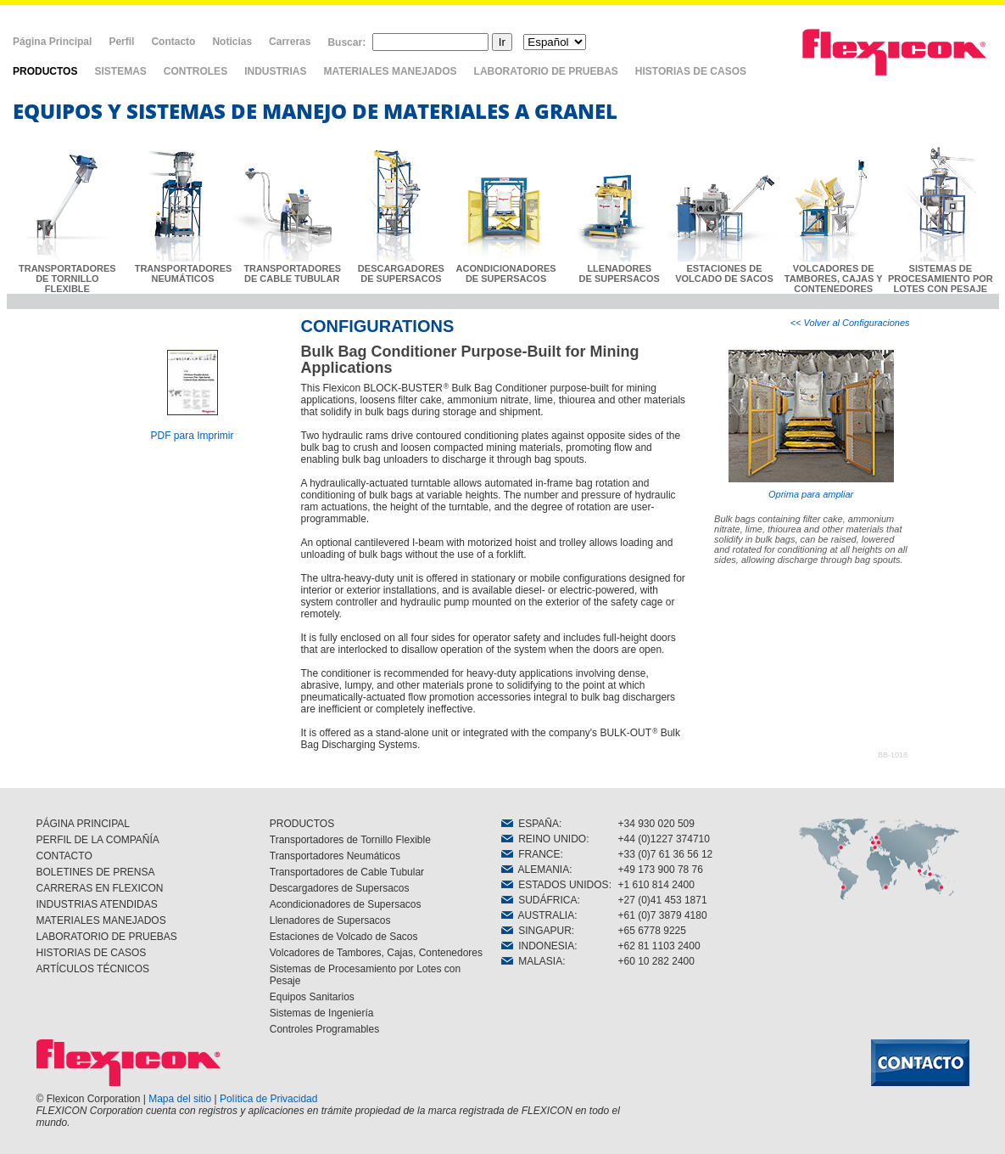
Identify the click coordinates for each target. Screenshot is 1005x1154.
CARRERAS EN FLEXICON (100, 888)
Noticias (232, 42)
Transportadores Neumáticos (335, 856)
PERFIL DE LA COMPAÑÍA (97, 840)
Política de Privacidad (268, 1099)
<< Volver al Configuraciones (850, 323)
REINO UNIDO (544, 839)
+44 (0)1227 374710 (664, 839)
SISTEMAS (120, 71)
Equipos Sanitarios (312, 997)
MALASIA (532, 961)
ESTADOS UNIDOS (555, 885)
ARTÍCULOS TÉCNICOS (93, 969)
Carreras (289, 42)
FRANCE (531, 854)
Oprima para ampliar (811, 424)
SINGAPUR (536, 931)
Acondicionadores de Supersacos (346, 904)
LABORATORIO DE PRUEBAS (546, 71)
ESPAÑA (530, 824)
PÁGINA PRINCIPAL (83, 824)
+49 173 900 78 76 (660, 869)
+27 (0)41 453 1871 (662, 900)
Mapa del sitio (179, 1099)
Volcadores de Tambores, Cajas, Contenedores (376, 953)
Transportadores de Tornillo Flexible (350, 840)
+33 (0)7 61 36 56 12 (665, 854)
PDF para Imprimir (191, 436)
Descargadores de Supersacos (340, 888)
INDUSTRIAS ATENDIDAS (97, 904)
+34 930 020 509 (656, 824)
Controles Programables (324, 1029)
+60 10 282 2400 (656, 961)
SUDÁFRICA (539, 900)
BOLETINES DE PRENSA (95, 872)
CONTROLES (195, 71)
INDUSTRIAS (275, 71)
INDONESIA (538, 946)
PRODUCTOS (45, 71)
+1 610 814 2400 (656, 885)
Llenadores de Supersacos (330, 920)
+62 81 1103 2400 (659, 946)
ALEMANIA (535, 869)
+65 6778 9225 (652, 931)
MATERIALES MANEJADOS (389, 71)
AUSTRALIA (538, 915)
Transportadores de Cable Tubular (347, 872)
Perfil (121, 42)
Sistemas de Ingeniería (322, 1013)
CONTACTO (64, 856)
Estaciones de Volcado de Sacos (344, 937)
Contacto (173, 42)
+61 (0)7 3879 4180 (662, 915)
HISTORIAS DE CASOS (690, 71)
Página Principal (52, 42)
